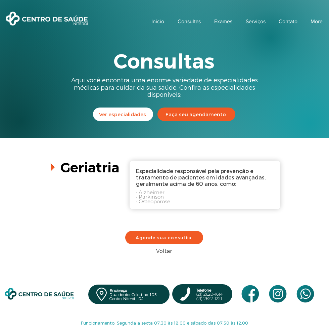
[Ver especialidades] (123, 114)
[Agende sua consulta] (164, 237)
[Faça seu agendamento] (196, 114)
